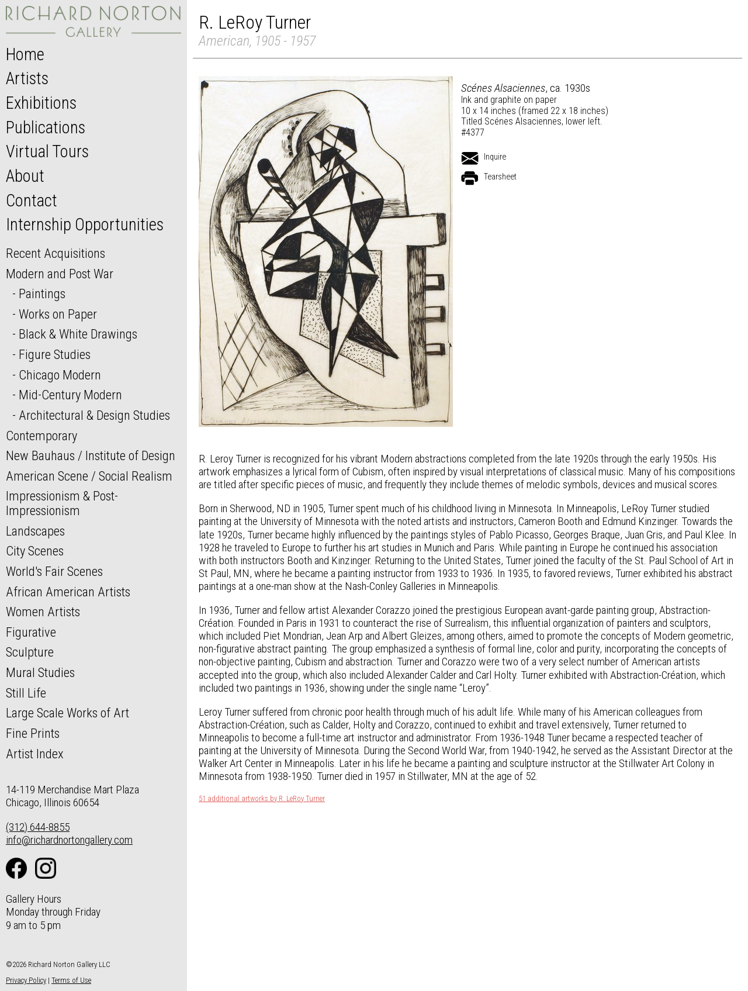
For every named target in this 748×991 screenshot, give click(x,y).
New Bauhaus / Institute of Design (90, 455)
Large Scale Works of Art (67, 712)
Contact (31, 200)
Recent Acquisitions (55, 253)
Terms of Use (71, 980)
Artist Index (35, 753)
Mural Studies (40, 672)
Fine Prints (33, 733)
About (25, 176)
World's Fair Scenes (54, 571)
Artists (27, 78)
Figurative (31, 632)
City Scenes (35, 550)
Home (25, 54)
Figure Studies (55, 354)
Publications (45, 127)
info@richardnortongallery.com (69, 840)
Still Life (26, 692)
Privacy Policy (26, 980)
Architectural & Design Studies (94, 415)
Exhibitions (41, 103)
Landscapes (35, 530)
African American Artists (68, 591)
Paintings (42, 293)
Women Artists (43, 611)
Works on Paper (58, 314)
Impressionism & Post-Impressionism (62, 503)
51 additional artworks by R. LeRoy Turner (262, 799)
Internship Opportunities (85, 224)
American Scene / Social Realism (89, 476)
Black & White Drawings (78, 333)
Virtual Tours (47, 151)
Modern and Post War (59, 273)
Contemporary (41, 435)
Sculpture (30, 651)
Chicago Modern (60, 374)
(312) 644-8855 (38, 827)
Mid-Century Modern (70, 394)
